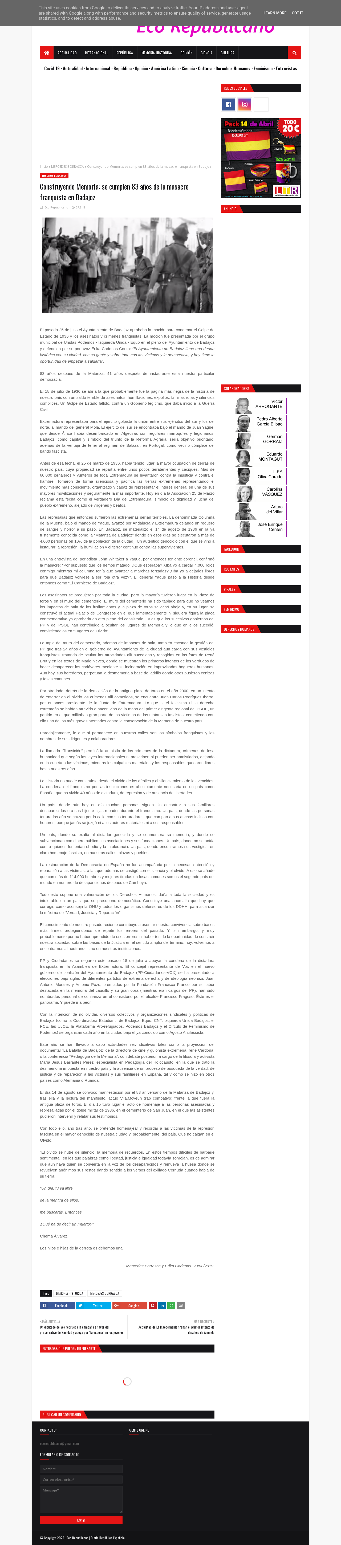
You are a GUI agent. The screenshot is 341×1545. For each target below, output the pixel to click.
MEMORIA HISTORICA (69, 1293)
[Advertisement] (127, 121)
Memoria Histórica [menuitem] (156, 52)
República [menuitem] (124, 52)
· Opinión (141, 68)
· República (122, 68)
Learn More (274, 13)
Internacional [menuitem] (96, 52)
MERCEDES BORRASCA (67, 166)
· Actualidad (72, 68)
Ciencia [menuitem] (206, 52)
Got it (297, 13)
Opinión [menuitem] (186, 52)
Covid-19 (52, 68)
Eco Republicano (56, 207)
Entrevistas (286, 68)
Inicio (44, 166)
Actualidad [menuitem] (67, 52)
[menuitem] (47, 52)
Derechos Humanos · (235, 68)
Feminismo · (265, 68)
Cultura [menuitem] (227, 52)
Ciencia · (190, 68)
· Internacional (97, 68)
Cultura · (207, 68)
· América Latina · (165, 68)
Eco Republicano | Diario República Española (96, 1537)
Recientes (231, 569)
